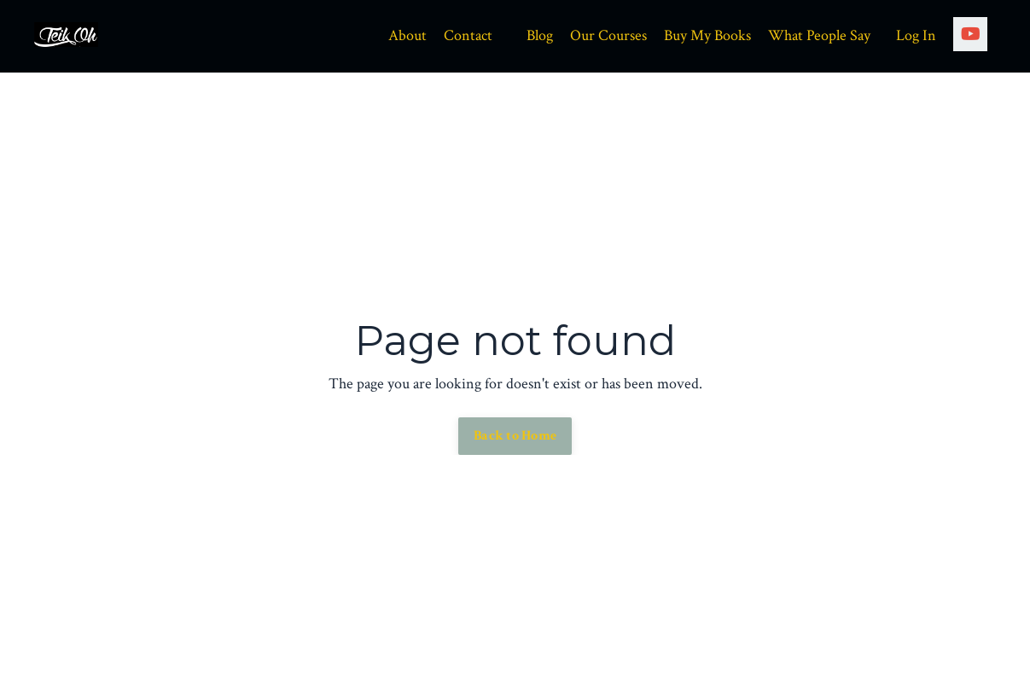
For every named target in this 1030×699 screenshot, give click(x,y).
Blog (540, 35)
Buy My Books (707, 35)
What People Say (819, 35)
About (407, 35)
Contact (468, 35)
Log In (916, 35)
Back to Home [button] (515, 436)
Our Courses (608, 35)
